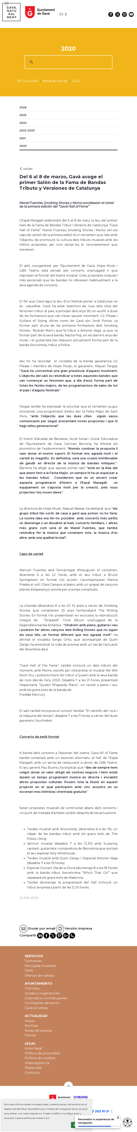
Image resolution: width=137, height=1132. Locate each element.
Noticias (31, 1025)
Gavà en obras (36, 1008)
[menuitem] (68, 107)
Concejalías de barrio (42, 1003)
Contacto (32, 1072)
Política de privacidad (42, 1053)
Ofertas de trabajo (39, 975)
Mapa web (33, 1068)
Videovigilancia (37, 1063)
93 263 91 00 (100, 1111)
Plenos (30, 1035)
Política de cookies (40, 1058)
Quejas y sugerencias (42, 993)
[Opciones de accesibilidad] (127, 1122)
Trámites (32, 988)
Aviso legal (33, 1048)
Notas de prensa (38, 1030)
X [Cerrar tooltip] (115, 1118)
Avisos (30, 1021)
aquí (46, 1118)
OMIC (29, 970)
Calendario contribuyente (46, 998)
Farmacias (33, 961)
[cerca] (68, 62)
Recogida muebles (40, 966)
